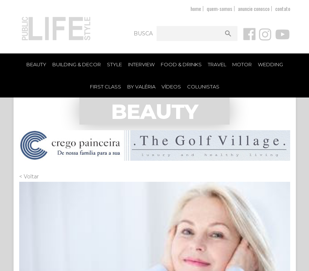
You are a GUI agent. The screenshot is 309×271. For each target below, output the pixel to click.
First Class (105, 87)
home (195, 8)
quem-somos (219, 8)
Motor (242, 64)
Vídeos (171, 87)
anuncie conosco (253, 8)
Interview (141, 64)
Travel (217, 64)
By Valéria (141, 87)
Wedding (270, 64)
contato (282, 8)
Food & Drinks (181, 64)
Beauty (36, 64)
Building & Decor (76, 64)
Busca (143, 33)
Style (114, 64)
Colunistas (203, 87)
